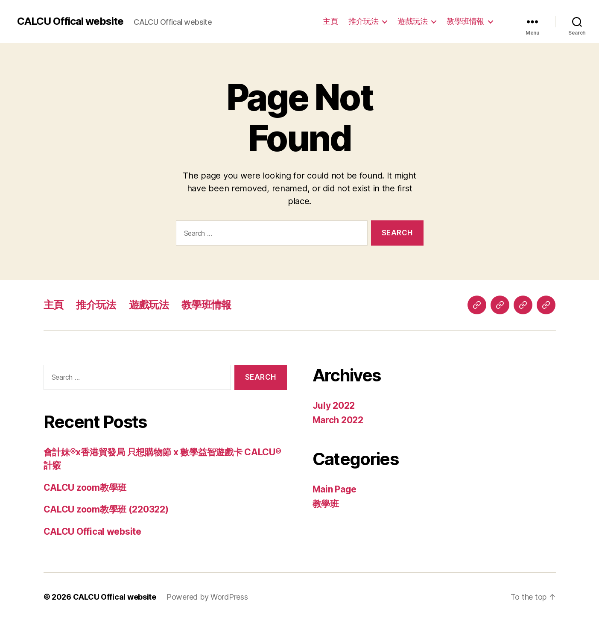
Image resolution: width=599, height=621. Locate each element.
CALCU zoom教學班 (85, 487)
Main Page (335, 489)
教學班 (326, 503)
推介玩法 (363, 21)
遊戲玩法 (412, 21)
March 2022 (338, 420)
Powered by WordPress (207, 596)
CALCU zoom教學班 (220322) (106, 509)
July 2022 (334, 405)
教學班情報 (465, 21)
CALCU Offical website (70, 21)
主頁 (330, 21)
